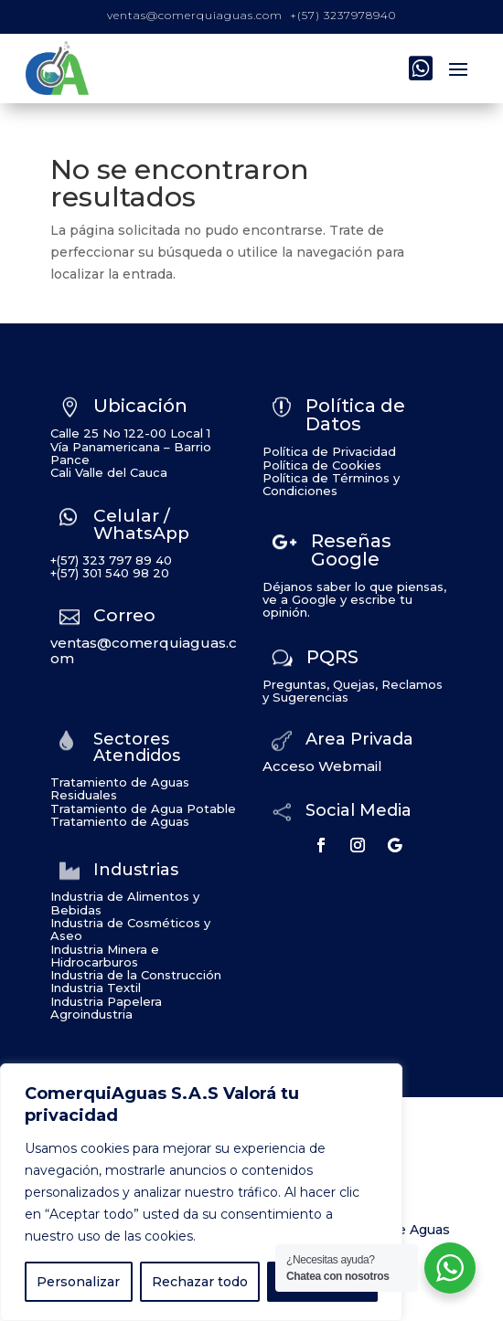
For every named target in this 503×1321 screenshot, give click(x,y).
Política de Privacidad (329, 451)
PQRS (332, 657)
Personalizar (78, 1281)
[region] (201, 1192)
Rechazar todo (200, 1281)
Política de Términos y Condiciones (331, 484)
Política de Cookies (321, 465)
